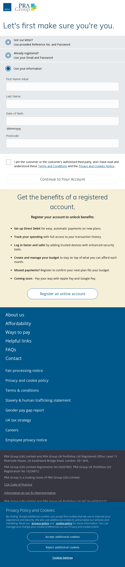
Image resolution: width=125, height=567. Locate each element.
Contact (13, 358)
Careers (11, 430)
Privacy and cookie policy (26, 380)
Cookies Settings (62, 558)
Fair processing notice (24, 370)
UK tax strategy (18, 420)
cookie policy (64, 523)
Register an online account (62, 293)
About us (14, 315)
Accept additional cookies (62, 537)
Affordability (18, 323)
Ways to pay (17, 332)
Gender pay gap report (24, 410)
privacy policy (40, 523)
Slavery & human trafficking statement (38, 400)
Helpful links (18, 341)
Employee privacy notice (26, 439)
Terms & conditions (22, 390)
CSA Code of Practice (18, 484)
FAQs (10, 349)
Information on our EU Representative (30, 493)
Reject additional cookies (62, 547)
